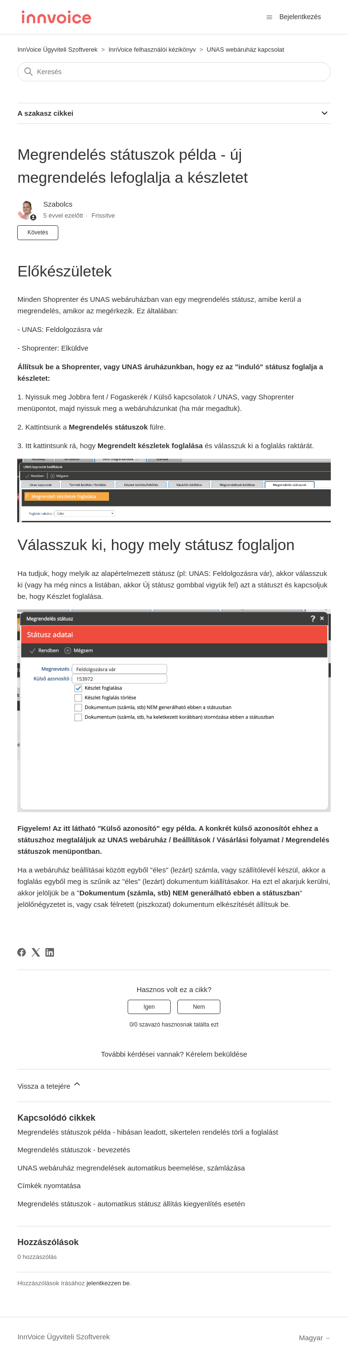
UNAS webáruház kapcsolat (245, 49)
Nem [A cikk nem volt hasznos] (199, 1007)
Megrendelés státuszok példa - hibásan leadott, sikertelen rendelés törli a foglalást (147, 1132)
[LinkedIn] (49, 952)
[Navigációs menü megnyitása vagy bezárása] (269, 16)
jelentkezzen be (108, 1283)
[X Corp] (36, 952)
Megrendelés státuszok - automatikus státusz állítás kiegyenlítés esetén (131, 1204)
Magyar (314, 1338)
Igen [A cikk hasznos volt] (148, 1007)
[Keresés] (173, 71)
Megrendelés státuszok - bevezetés (73, 1150)
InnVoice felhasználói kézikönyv (152, 49)
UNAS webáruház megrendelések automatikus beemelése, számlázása (131, 1168)
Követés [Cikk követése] (37, 232)
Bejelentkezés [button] (300, 17)
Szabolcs (58, 204)
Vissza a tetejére (49, 1084)
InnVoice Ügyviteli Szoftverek (57, 49)
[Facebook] (21, 952)
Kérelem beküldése (216, 1054)
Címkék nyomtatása (49, 1185)
